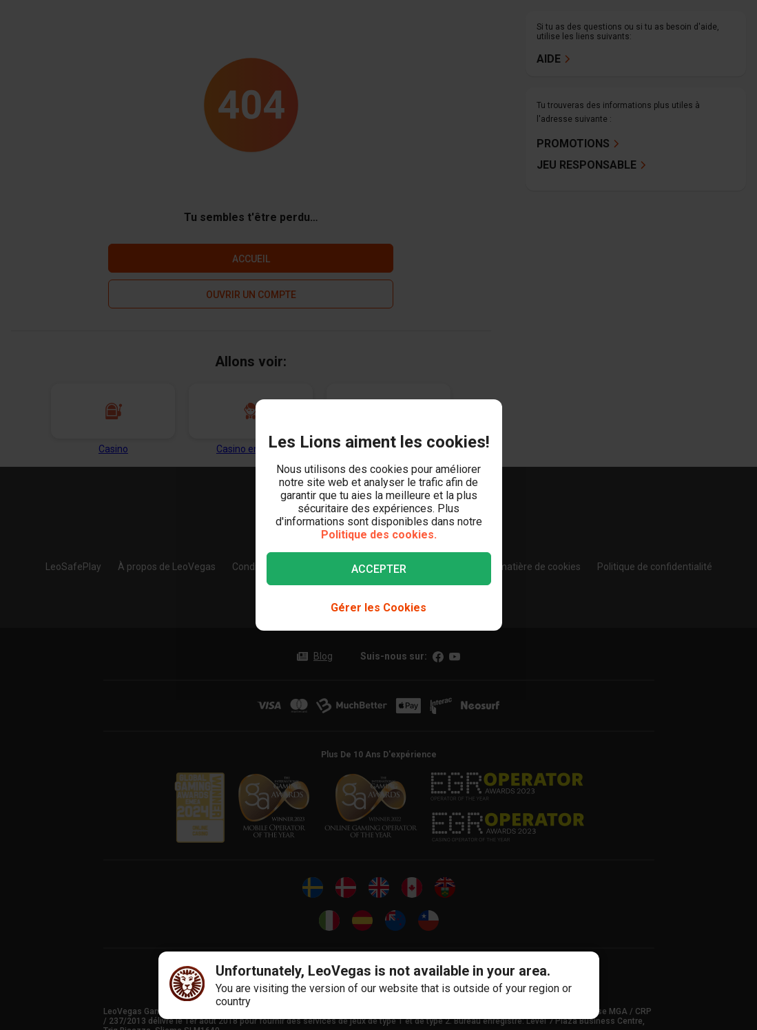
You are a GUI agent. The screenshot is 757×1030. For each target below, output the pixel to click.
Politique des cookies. (379, 534)
